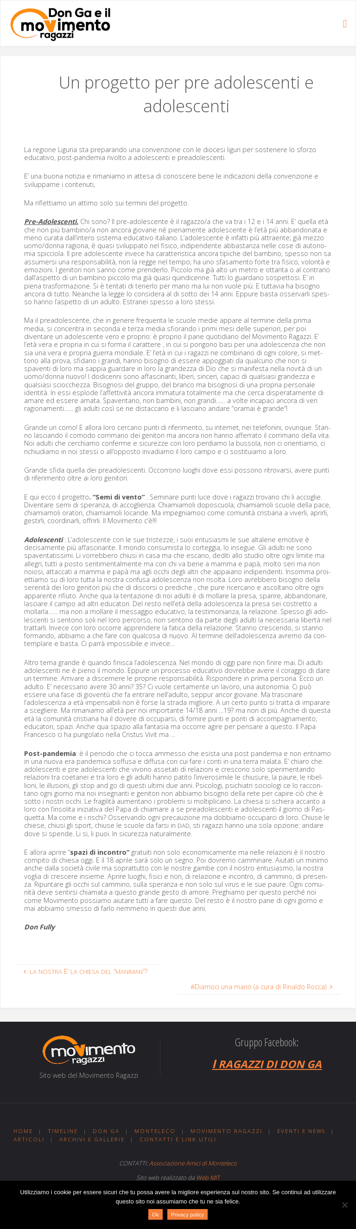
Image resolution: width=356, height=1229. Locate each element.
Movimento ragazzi (226, 1130)
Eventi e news (301, 1130)
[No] (344, 1205)
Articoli (28, 1139)
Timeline (63, 1130)
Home (23, 1130)
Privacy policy (187, 1214)
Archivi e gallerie (92, 1139)
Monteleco (155, 1130)
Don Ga (106, 1130)
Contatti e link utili (178, 1139)
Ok (155, 1214)
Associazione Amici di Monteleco (193, 1163)
